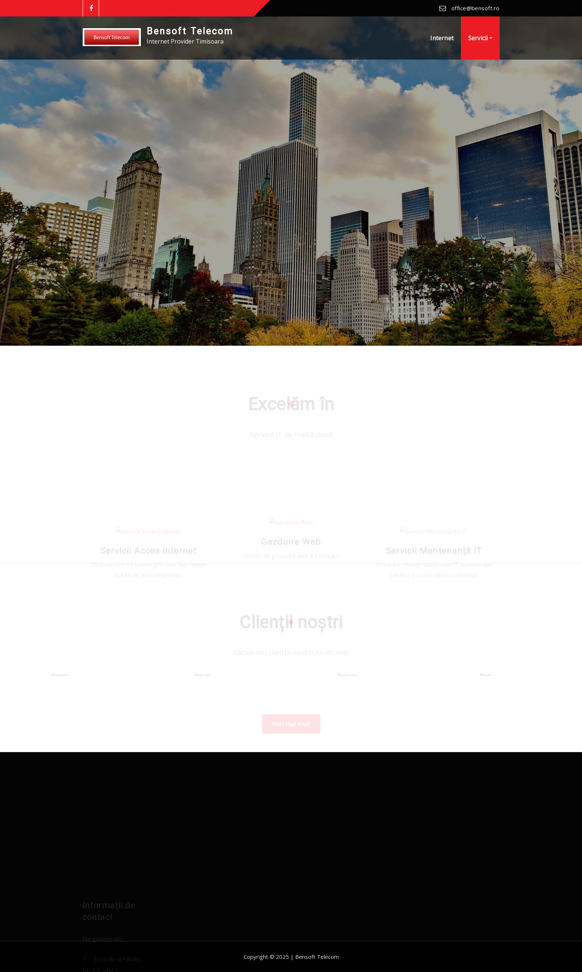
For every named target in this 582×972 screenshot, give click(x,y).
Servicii (480, 38)
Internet (441, 38)
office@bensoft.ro (475, 8)
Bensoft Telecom (190, 31)
